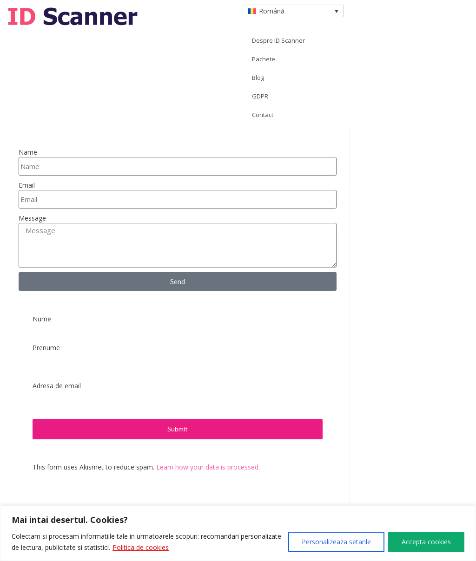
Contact (262, 115)
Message (32, 218)
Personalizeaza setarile (336, 541)
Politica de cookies (140, 547)
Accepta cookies (426, 541)
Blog (258, 77)
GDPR (260, 96)
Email (27, 185)
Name (28, 152)
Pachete (263, 59)
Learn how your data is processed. (208, 467)
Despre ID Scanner (278, 40)
